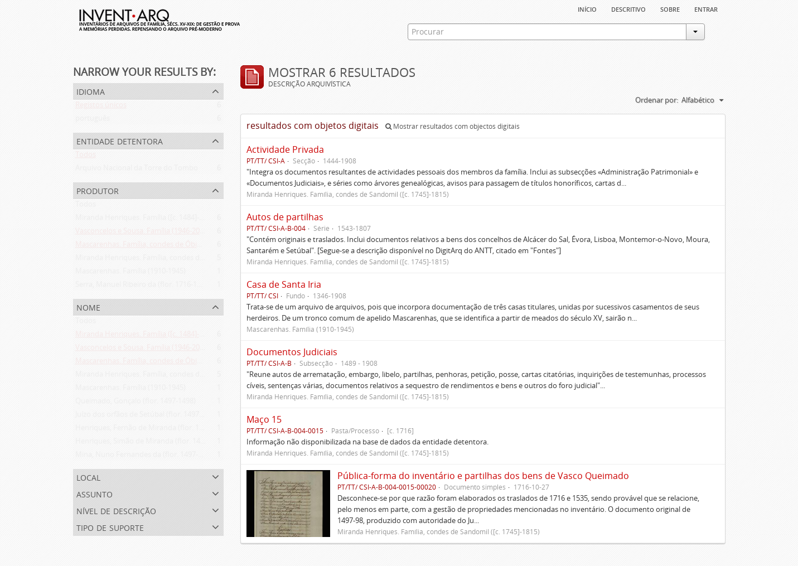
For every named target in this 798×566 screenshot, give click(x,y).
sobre (670, 8)
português (92, 120)
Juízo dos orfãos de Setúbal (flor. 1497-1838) (147, 417)
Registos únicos (101, 107)
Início (587, 8)
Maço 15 (264, 419)
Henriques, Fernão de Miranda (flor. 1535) (144, 430)
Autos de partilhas (284, 217)
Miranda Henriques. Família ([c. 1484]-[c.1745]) (150, 220)
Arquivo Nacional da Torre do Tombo (136, 170)
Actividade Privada (285, 149)
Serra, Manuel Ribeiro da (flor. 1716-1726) (143, 287)
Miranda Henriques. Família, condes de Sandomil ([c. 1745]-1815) (181, 260)
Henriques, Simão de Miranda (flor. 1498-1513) (151, 443)
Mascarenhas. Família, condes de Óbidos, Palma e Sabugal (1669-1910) (190, 246)
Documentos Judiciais (291, 352)
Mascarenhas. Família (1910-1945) (130, 273)
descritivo (628, 8)
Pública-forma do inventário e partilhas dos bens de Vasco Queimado (483, 476)
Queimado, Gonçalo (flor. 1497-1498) (135, 403)
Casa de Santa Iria (283, 284)
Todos (85, 157)
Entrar (706, 8)
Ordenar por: (656, 100)
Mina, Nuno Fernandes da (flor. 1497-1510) (145, 457)
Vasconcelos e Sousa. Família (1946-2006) (142, 233)
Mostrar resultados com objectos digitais (452, 126)
